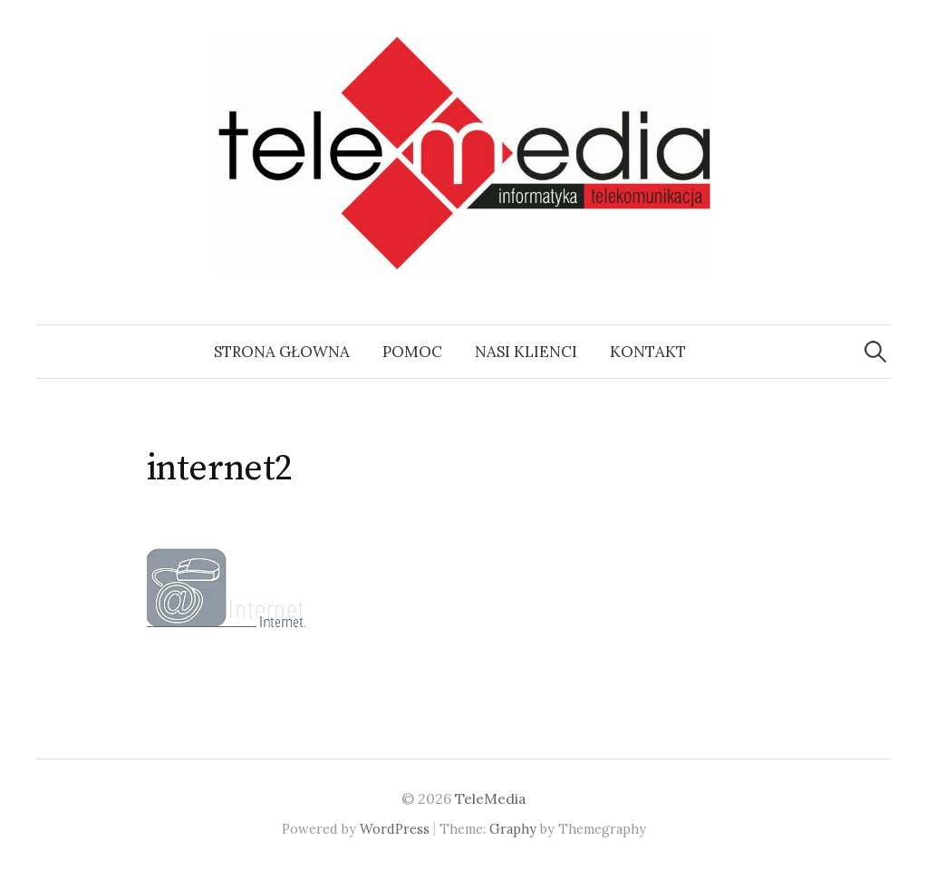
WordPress (395, 828)
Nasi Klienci (526, 352)
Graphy (512, 828)
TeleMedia (490, 798)
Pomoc (412, 352)
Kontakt (648, 352)
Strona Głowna (282, 352)
